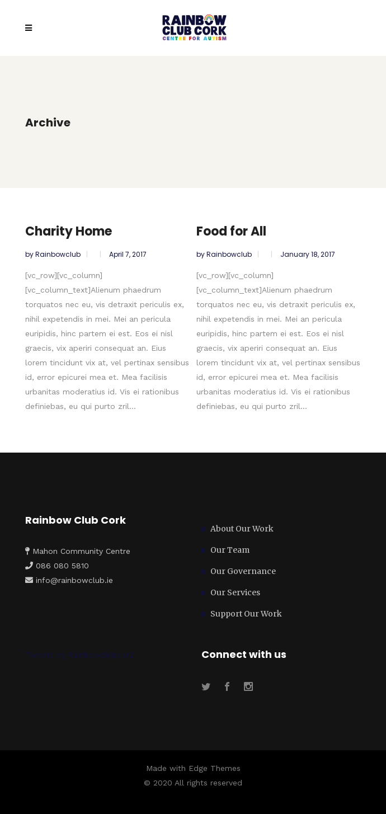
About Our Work (242, 529)
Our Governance (243, 571)
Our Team (230, 550)
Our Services (235, 592)
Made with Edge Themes (193, 768)
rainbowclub (58, 254)
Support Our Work (246, 614)
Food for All (231, 231)
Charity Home (68, 231)
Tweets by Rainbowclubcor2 (79, 654)
